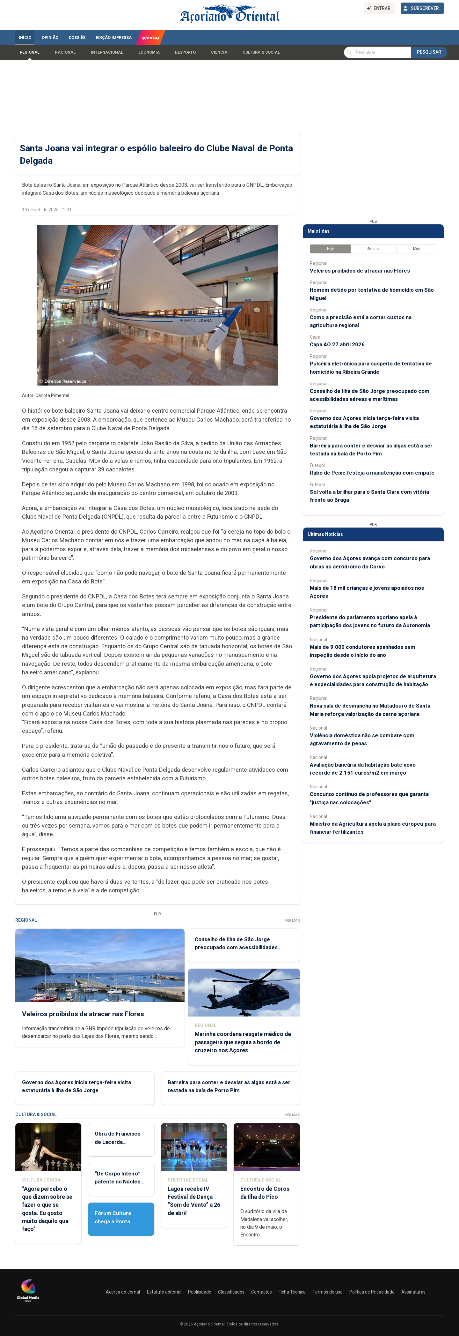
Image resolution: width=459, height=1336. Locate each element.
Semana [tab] (373, 249)
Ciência (219, 52)
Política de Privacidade (372, 1292)
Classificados (231, 1292)
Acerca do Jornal (123, 1292)
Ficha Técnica (292, 1292)
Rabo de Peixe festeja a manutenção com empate (372, 472)
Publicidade (199, 1292)
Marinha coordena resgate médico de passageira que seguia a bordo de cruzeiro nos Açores (243, 1042)
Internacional (107, 52)
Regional (30, 52)
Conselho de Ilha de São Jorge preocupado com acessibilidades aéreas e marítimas (236, 947)
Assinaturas (413, 1292)
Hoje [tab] (330, 249)
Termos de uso (328, 1292)
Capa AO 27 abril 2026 (337, 344)
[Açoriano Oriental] (28, 1302)
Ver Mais (292, 921)
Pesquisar (429, 52)
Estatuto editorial (164, 1292)
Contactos (261, 1292)
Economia (149, 52)
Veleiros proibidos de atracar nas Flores (83, 1014)
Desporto (185, 52)
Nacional (65, 52)
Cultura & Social (261, 52)
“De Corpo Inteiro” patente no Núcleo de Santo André (118, 1181)
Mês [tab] (416, 249)
